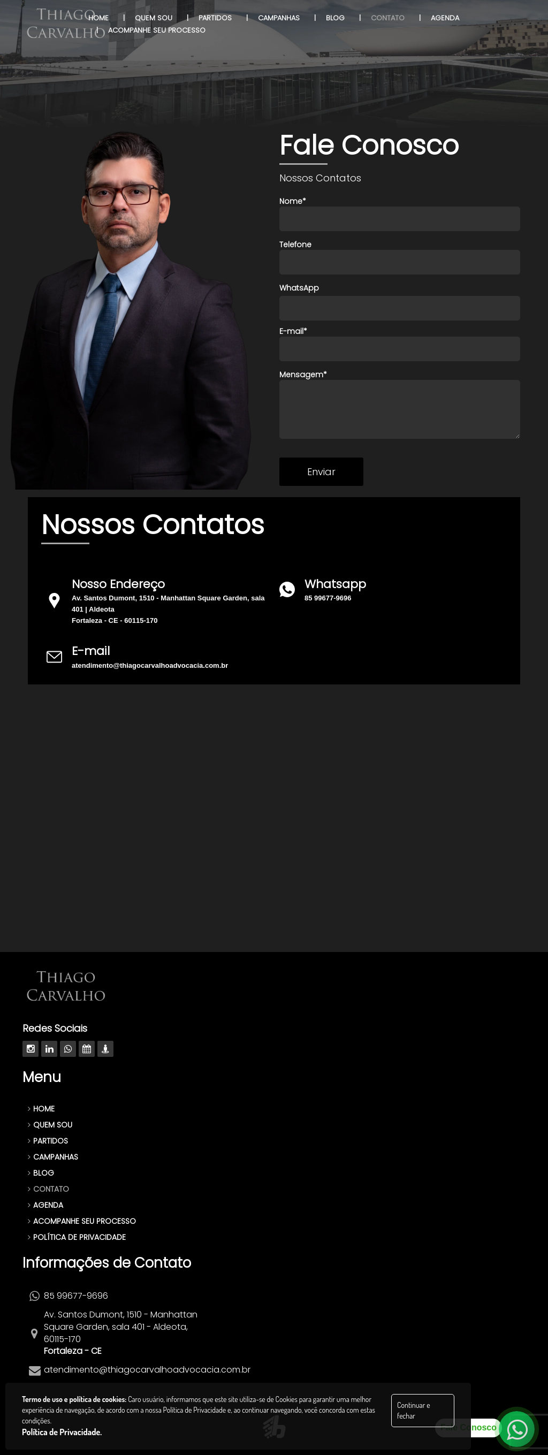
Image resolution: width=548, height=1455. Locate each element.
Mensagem (399, 404)
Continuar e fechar (413, 1410)
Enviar (321, 471)
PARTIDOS (48, 1141)
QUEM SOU (50, 1124)
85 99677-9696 (328, 598)
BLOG (41, 1173)
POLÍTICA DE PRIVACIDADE (77, 1237)
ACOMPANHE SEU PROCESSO (82, 1221)
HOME (41, 1108)
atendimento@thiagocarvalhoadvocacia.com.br (150, 665)
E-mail (399, 343)
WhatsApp (299, 288)
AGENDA (45, 1205)
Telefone (399, 257)
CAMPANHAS (53, 1157)
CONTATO (48, 1189)
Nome (399, 213)
